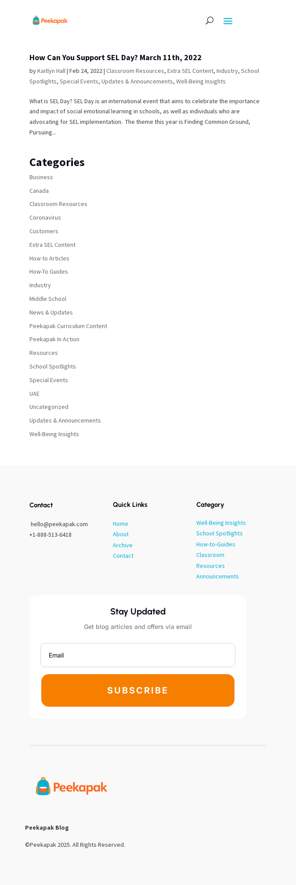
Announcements (217, 576)
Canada (39, 191)
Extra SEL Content (190, 71)
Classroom (210, 555)
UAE (34, 393)
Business (41, 177)
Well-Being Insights (201, 81)
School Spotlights (52, 366)
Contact (123, 556)
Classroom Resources (135, 71)
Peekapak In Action (54, 339)
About (121, 534)
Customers (43, 231)
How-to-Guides (215, 544)
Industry (227, 71)
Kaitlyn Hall (51, 71)
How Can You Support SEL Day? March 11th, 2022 (115, 57)
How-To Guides (48, 271)
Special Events (79, 81)
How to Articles (49, 258)
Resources (43, 353)
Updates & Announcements (137, 81)
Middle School (47, 299)
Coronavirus (45, 217)
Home (120, 523)
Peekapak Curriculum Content (68, 326)
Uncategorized (49, 407)
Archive (123, 545)
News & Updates (51, 312)
